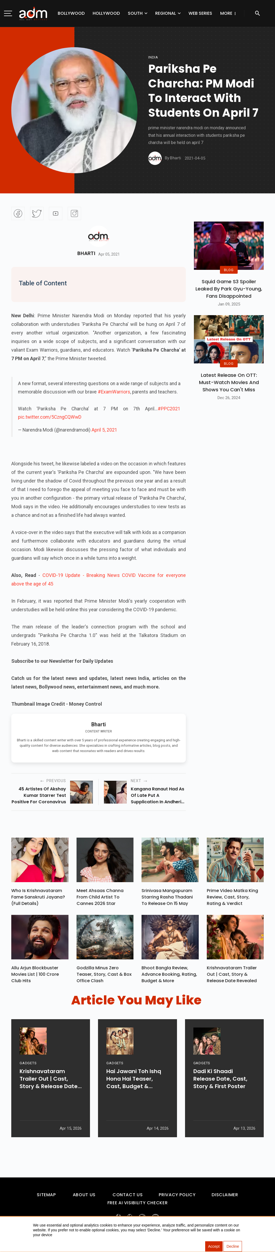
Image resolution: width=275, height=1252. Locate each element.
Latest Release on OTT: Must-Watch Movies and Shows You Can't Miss (229, 382)
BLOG (229, 270)
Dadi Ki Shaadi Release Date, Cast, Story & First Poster (220, 1096)
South (135, 13)
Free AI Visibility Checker (137, 1205)
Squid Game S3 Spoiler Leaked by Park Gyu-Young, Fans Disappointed (229, 288)
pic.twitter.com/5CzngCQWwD (49, 417)
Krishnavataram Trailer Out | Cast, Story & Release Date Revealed (232, 976)
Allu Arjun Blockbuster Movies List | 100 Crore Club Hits (35, 976)
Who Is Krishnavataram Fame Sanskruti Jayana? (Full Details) (38, 898)
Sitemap (46, 1197)
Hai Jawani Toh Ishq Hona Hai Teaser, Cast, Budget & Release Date (133, 1096)
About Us (84, 1197)
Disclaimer (225, 1197)
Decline (232, 1246)
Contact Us (128, 1197)
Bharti (86, 253)
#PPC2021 (169, 408)
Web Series (200, 13)
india (153, 57)
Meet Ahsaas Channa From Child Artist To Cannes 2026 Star (100, 898)
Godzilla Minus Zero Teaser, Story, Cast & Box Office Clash (104, 976)
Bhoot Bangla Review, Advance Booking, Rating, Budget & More (169, 976)
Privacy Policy (177, 1197)
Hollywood (106, 13)
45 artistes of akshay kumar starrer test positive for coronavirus (39, 795)
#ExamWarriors (114, 392)
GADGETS (28, 1080)
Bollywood (71, 13)
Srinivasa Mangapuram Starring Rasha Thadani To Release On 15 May (167, 898)
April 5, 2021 (104, 430)
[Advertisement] (20, 110)
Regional (165, 13)
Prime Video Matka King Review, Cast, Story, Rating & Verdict (232, 898)
